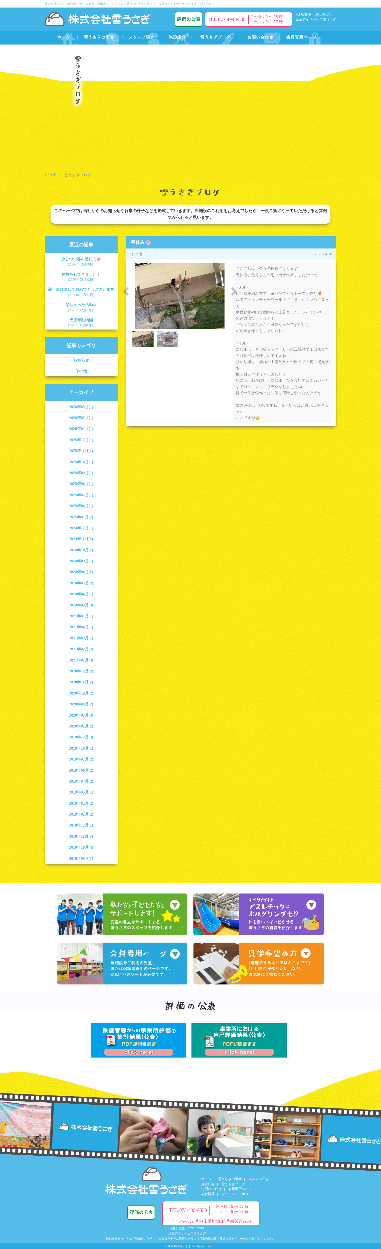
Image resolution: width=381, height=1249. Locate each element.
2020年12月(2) (81, 671)
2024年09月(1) (81, 561)
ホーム (206, 1179)
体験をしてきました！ (81, 276)
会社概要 (208, 1194)
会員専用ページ (240, 1189)
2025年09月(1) (81, 473)
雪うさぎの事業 (230, 1179)
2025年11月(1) (81, 451)
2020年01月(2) (81, 726)
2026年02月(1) (81, 418)
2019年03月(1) (81, 792)
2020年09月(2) (81, 704)
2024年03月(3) (81, 605)
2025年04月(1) (81, 506)
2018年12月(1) (81, 825)
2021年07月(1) (81, 616)
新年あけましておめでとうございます (81, 292)
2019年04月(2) (81, 781)
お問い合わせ (211, 1189)
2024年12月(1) (81, 528)
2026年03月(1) (81, 407)
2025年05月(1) (81, 495)
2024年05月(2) (81, 583)
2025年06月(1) (81, 484)
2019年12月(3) (81, 737)
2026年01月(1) (81, 429)
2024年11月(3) (81, 539)
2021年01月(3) (81, 660)
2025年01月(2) (81, 517)
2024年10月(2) (81, 550)
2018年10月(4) (81, 847)
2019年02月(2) (81, 803)
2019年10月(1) (81, 748)
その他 (81, 371)
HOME (50, 175)
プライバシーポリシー (238, 1194)
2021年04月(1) (81, 627)
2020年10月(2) (81, 693)
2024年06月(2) (81, 572)
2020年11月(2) (81, 682)
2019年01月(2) (81, 814)
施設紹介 (208, 1184)
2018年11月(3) (81, 836)
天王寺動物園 (81, 322)
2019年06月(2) (81, 770)
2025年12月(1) (81, 440)
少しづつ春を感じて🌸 (81, 261)
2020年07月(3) (81, 715)
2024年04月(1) (81, 594)
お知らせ (81, 360)
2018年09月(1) (81, 858)
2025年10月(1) (81, 462)
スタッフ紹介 (258, 1179)
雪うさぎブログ (233, 1184)
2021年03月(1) (81, 638)
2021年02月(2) (81, 649)
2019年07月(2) (81, 759)
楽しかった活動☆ (81, 307)
